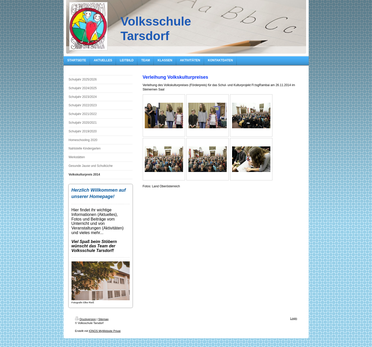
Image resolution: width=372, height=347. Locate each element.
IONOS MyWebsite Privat (105, 330)
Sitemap (103, 319)
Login (293, 318)
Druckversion (85, 319)
